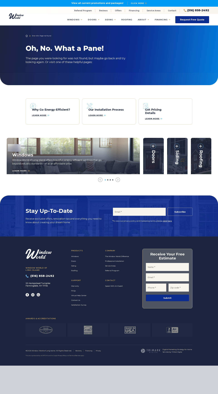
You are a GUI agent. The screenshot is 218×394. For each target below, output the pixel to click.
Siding (109, 19)
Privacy (101, 379)
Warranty (75, 315)
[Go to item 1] (105, 208)
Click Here (137, 3)
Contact (172, 10)
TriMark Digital (178, 380)
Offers (118, 10)
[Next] (118, 208)
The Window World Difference (117, 285)
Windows (73, 19)
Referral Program (83, 10)
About (142, 19)
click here (167, 249)
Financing (134, 10)
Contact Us (75, 329)
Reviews (103, 10)
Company (110, 279)
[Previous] (100, 208)
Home (27, 35)
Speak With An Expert (114, 315)
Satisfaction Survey (78, 334)
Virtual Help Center (78, 324)
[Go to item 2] (107, 208)
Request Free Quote (192, 19)
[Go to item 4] (112, 208)
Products (77, 279)
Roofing (126, 19)
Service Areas (154, 10)
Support (76, 309)
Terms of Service (75, 384)
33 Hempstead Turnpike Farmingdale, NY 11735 (38, 313)
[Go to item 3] (110, 208)
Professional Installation (114, 290)
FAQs (73, 319)
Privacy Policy (62, 384)
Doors (92, 19)
